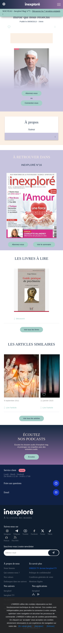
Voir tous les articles (31, 418)
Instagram (7, 532)
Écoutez (31, 457)
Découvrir (20, 319)
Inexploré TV (9, 595)
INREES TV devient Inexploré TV (43, 568)
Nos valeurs (8, 577)
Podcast (6, 539)
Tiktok (50, 532)
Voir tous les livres (31, 329)
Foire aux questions (31, 483)
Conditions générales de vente (41, 577)
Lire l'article (11, 408)
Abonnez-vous (32, 93)
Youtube (25, 532)
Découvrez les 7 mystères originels (46, 11)
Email (31, 492)
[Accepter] (39, 626)
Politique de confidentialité (40, 573)
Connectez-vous (31, 103)
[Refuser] (50, 626)
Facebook (34, 532)
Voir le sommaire (44, 244)
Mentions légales (36, 581)
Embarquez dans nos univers (15, 581)
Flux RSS (15, 539)
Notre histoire (9, 568)
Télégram (16, 532)
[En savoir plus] (24, 626)
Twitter (42, 532)
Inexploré (7, 591)
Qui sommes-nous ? (12, 573)
